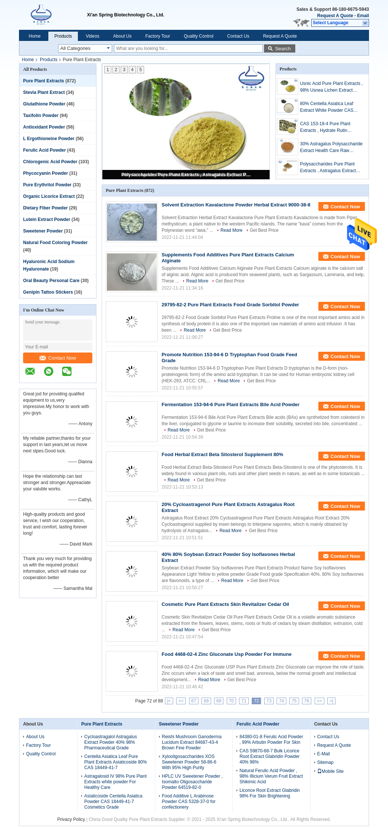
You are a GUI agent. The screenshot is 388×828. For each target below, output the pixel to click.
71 (243, 701)
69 (218, 701)
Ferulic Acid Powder (44, 150)
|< (169, 701)
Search (283, 48)
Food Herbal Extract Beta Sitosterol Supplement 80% (222, 454)
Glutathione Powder (44, 104)
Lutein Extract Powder (46, 219)
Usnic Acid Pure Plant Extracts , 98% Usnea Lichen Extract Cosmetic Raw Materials (331, 87)
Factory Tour (157, 36)
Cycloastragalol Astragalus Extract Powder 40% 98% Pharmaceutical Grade (110, 742)
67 (193, 701)
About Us (122, 36)
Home (35, 36)
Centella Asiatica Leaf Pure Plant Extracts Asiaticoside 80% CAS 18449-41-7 (115, 762)
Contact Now (57, 358)
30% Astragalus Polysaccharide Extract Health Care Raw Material (331, 147)
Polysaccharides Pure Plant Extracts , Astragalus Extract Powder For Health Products (186, 174)
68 (206, 701)
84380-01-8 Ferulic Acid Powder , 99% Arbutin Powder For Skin (271, 739)
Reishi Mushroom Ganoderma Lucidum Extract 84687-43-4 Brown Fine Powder (192, 742)
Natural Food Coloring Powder (55, 242)
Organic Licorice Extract (49, 196)
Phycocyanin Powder (45, 173)
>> (319, 701)
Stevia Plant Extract (44, 92)
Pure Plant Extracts (43, 80)
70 (231, 701)
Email (363, 15)
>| (331, 701)
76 (306, 701)
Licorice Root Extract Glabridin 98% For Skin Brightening (269, 793)
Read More (231, 230)
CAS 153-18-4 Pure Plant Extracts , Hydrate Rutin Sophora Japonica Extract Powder (325, 127)
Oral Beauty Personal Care (51, 280)
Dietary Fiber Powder (45, 208)
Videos (92, 36)
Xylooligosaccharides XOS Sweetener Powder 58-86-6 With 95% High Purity (189, 762)
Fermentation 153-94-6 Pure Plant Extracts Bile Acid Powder (230, 404)
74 (281, 701)
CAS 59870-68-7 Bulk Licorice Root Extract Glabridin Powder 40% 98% (269, 756)
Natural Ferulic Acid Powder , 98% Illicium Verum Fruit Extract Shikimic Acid (271, 776)
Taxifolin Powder (40, 115)
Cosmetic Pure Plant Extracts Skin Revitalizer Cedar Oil (225, 604)
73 (269, 701)
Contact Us (238, 36)
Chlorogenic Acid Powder (50, 161)
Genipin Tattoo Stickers (48, 292)
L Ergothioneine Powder (48, 138)
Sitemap (325, 762)
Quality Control (198, 36)
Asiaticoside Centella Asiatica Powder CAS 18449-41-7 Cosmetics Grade (113, 801)
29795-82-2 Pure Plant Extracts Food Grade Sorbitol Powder (230, 304)
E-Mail (323, 753)
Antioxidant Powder (44, 127)
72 (256, 701)
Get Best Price (264, 230)
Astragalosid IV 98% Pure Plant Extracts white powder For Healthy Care (115, 782)
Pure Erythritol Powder (47, 184)
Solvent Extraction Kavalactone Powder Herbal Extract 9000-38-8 (236, 205)
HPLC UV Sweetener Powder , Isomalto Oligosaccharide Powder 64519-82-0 (192, 782)
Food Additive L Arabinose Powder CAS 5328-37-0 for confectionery (189, 801)
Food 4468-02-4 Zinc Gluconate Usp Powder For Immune (227, 654)
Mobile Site (330, 771)
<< (181, 701)
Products (63, 36)
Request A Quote (335, 15)
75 (294, 701)
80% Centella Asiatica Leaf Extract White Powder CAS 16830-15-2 (326, 107)
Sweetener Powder (43, 231)
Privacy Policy (71, 819)
